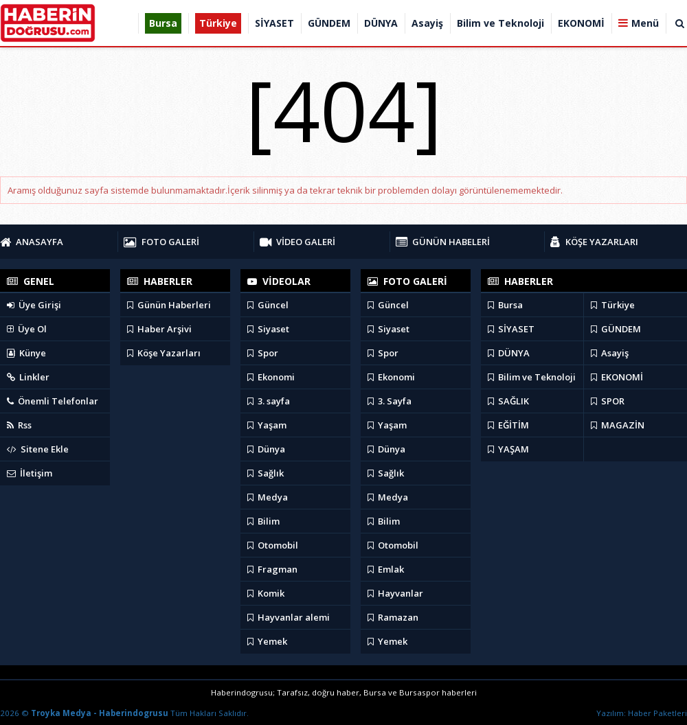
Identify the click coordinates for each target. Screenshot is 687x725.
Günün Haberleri (169, 305)
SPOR (607, 401)
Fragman (272, 569)
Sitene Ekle (38, 449)
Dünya (266, 449)
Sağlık (265, 473)
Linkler (28, 377)
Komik (265, 593)
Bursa (505, 305)
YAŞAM (508, 449)
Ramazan (393, 617)
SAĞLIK (508, 401)
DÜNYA (509, 353)
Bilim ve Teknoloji (532, 377)
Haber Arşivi (159, 329)
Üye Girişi (34, 305)
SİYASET (511, 329)
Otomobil (272, 545)
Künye (26, 353)
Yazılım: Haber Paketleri (641, 713)
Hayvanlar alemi (288, 617)
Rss (19, 425)
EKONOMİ (617, 377)
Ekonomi (271, 377)
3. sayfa (268, 401)
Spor (262, 353)
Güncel (268, 305)
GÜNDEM (616, 329)
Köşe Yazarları (164, 353)
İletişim (29, 473)
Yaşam (266, 425)
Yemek (267, 641)
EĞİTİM (508, 425)
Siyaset (268, 329)
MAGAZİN (617, 425)
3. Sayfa (390, 401)
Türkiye (613, 305)
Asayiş (610, 353)
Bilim (263, 521)
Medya (267, 497)
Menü (645, 23)
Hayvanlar (395, 593)
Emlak (386, 569)
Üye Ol (27, 329)
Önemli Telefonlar (52, 401)
